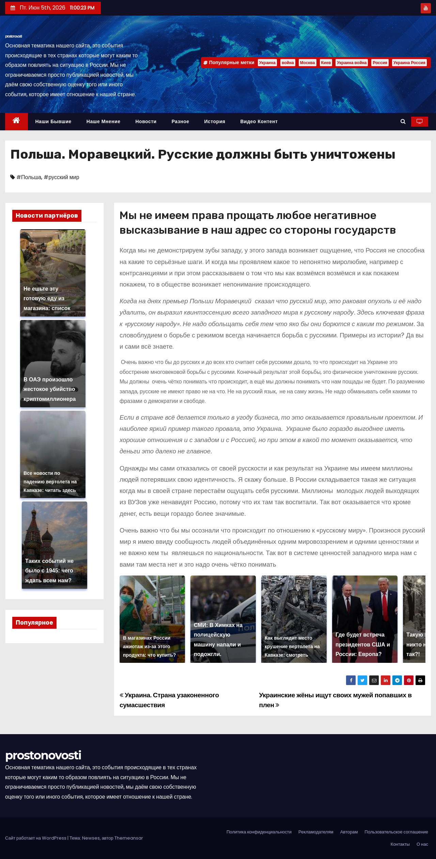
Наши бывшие (53, 121)
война (288, 62)
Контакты (400, 844)
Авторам (349, 832)
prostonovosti (13, 36)
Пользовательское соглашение (396, 832)
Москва (307, 62)
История (214, 121)
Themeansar (128, 838)
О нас (422, 844)
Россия (380, 62)
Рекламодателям (315, 832)
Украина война (352, 62)
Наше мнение (104, 121)
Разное (180, 121)
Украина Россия (409, 62)
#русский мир (61, 177)
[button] (403, 121)
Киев (326, 62)
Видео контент (259, 121)
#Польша (28, 177)
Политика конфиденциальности (259, 832)
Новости (145, 121)
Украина (267, 62)
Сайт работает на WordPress (36, 838)
